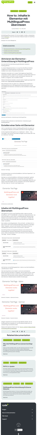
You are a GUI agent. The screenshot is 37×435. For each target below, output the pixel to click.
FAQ (22, 383)
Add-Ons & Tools (14, 11)
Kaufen (30, 2)
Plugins (4, 409)
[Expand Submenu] (32, 409)
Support (4, 419)
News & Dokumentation (8, 412)
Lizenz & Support (17, 340)
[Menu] (34, 2)
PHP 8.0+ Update (9, 366)
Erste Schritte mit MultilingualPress (16, 81)
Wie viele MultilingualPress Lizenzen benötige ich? (17, 344)
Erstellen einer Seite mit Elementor (11, 50)
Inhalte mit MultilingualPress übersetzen (12, 52)
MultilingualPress (23, 11)
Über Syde (5, 416)
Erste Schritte (16, 383)
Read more (5, 353)
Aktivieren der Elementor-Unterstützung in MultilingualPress (17, 48)
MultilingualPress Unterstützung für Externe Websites (17, 388)
